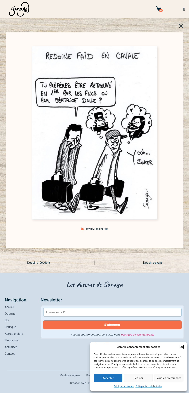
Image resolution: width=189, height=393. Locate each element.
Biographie (11, 340)
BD (7, 320)
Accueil (9, 307)
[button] (181, 347)
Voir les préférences (169, 378)
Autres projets (14, 334)
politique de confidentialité (137, 334)
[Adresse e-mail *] (112, 312)
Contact (10, 353)
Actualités (11, 347)
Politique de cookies (124, 386)
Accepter (108, 378)
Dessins (10, 314)
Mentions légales (70, 375)
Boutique (10, 327)
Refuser (138, 378)
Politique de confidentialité (148, 386)
